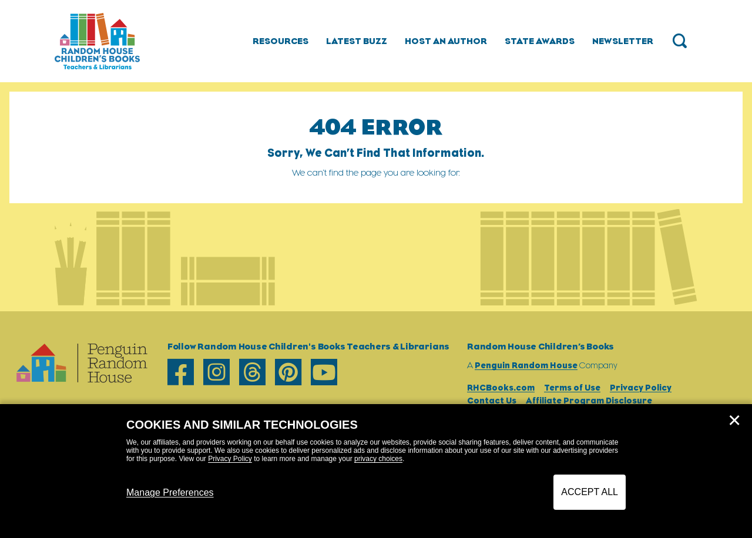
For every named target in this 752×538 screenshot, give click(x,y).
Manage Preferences (170, 492)
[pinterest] (288, 372)
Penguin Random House (526, 365)
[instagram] (216, 372)
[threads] (252, 372)
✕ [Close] (734, 420)
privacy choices (378, 459)
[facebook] (180, 372)
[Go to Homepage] (97, 41)
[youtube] (324, 372)
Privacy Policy (230, 459)
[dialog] (376, 471)
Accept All (589, 492)
